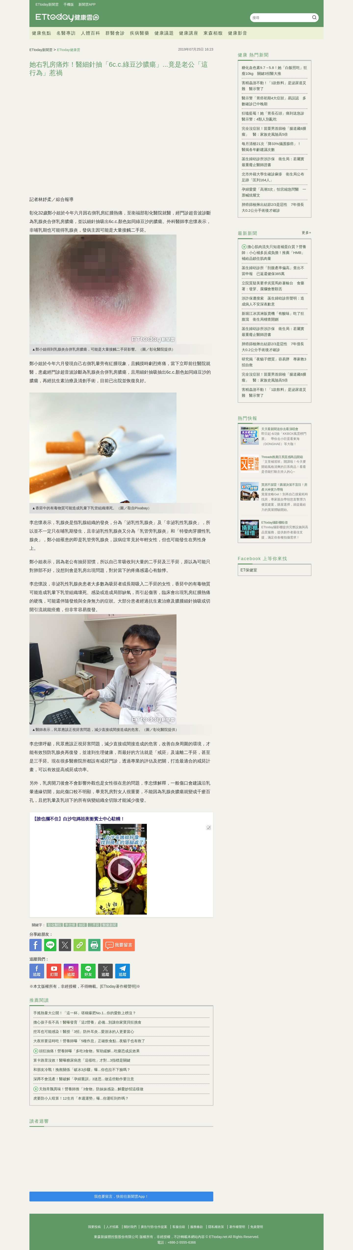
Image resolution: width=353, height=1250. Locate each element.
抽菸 (82, 925)
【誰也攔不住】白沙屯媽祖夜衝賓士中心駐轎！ (78, 818)
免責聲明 (256, 1227)
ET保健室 (248, 570)
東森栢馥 (213, 33)
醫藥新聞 (109, 925)
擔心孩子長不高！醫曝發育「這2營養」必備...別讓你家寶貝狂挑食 (87, 1022)
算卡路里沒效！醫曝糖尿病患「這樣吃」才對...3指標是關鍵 (81, 1060)
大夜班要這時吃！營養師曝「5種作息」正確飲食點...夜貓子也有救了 (89, 1041)
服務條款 (196, 1227)
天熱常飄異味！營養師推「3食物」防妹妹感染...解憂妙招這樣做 (88, 1089)
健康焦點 (41, 33)
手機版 (68, 4)
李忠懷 (70, 925)
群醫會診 (115, 33)
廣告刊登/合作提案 (154, 1227)
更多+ (306, 233)
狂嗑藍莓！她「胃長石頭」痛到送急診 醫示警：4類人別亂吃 (274, 116)
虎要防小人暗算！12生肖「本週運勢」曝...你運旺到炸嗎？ (81, 1098)
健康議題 (164, 33)
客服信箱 (178, 1227)
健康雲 (67, 17)
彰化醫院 (55, 925)
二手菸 (94, 925)
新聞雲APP (87, 4)
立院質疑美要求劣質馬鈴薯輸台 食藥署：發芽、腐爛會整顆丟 (273, 286)
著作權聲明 (237, 1227)
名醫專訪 (66, 33)
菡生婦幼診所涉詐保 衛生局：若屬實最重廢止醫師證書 (273, 162)
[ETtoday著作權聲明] (118, 986)
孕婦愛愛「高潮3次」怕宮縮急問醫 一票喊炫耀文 (274, 192)
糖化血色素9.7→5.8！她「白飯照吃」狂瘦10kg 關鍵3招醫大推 (274, 71)
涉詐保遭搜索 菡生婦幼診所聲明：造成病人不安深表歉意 (273, 301)
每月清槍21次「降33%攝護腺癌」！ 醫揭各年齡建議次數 (273, 147)
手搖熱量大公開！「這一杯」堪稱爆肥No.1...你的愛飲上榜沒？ (84, 1013)
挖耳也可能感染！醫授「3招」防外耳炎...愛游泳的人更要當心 (83, 1031)
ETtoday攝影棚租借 (274, 522)
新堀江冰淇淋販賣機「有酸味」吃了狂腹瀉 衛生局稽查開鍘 (273, 316)
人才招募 (112, 1227)
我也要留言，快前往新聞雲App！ (121, 1196)
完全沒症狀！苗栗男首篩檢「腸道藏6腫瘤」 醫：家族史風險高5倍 (274, 131)
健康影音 (238, 33)
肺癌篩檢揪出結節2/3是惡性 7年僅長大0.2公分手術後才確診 (273, 207)
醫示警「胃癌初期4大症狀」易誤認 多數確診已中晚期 (274, 101)
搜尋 (314, 17)
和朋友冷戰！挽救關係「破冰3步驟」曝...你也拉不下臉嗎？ (81, 1069)
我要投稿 (94, 1227)
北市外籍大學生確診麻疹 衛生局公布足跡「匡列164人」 (273, 177)
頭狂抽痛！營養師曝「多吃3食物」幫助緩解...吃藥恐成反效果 (86, 1051)
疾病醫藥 (140, 33)
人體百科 (91, 33)
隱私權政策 (216, 1227)
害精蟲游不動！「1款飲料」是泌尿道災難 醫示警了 (274, 86)
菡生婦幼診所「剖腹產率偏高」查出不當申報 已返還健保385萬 (273, 271)
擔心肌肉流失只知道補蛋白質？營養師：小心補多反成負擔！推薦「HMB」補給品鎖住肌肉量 (274, 252)
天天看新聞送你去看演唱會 (279, 429)
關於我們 (130, 1227)
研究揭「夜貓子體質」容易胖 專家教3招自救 (274, 362)
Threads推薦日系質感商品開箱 (282, 457)
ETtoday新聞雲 (47, 4)
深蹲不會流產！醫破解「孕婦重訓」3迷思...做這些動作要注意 (83, 1079)
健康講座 (189, 33)
